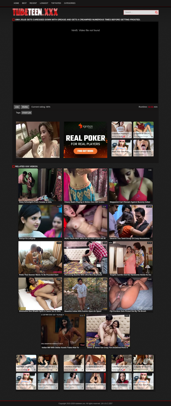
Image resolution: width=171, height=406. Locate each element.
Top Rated (56, 3)
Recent (33, 3)
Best (24, 3)
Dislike (25, 107)
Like (17, 107)
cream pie (26, 112)
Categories (69, 3)
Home (16, 3)
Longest (44, 3)
